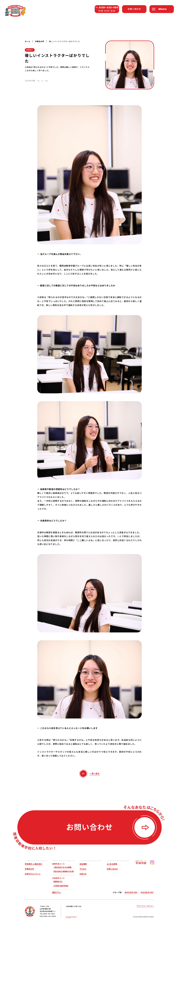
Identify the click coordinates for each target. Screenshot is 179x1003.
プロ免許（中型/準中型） (60, 886)
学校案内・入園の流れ (33, 864)
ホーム (27, 41)
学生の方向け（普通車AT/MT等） (63, 871)
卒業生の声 (39, 41)
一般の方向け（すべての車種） (62, 867)
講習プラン (56, 892)
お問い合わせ (112, 869)
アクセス (83, 869)
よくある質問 (112, 864)
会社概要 (83, 864)
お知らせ (83, 873)
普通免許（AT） (58, 881)
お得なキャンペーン (33, 873)
